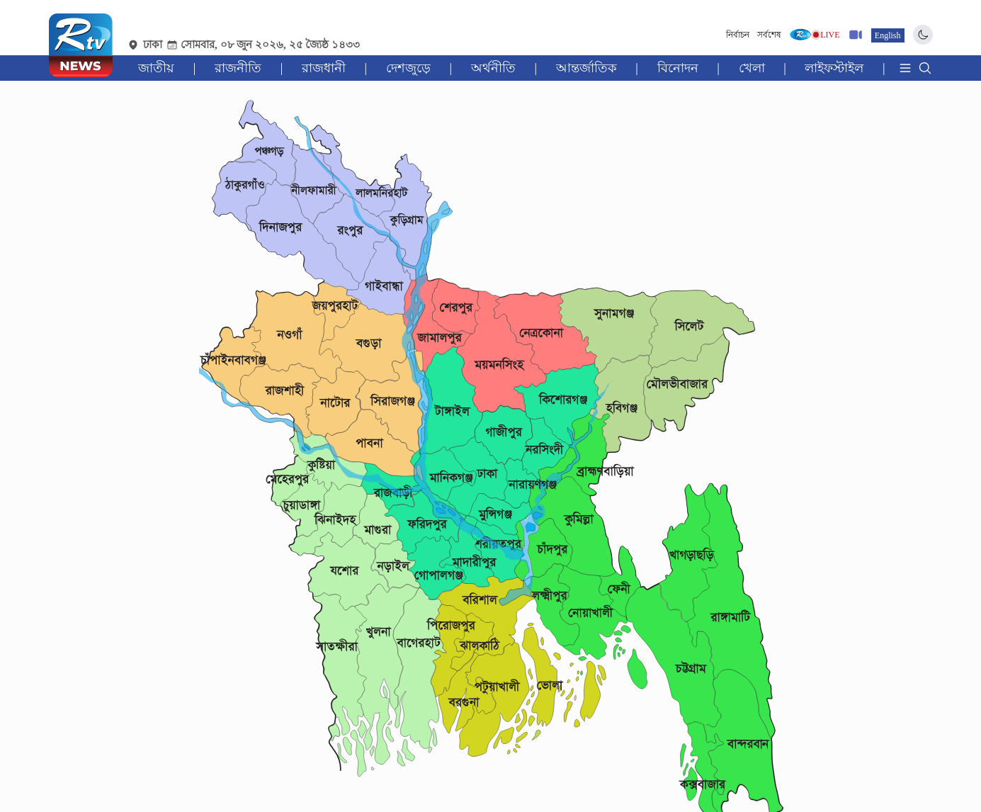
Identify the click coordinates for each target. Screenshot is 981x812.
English (888, 35)
